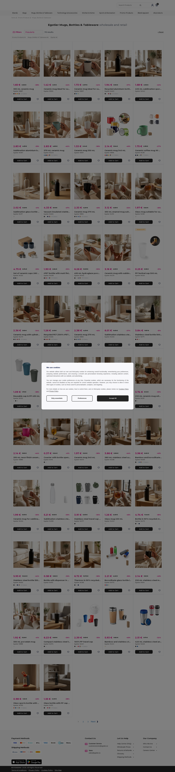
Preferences (82, 398)
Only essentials (56, 398)
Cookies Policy (124, 389)
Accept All (113, 398)
